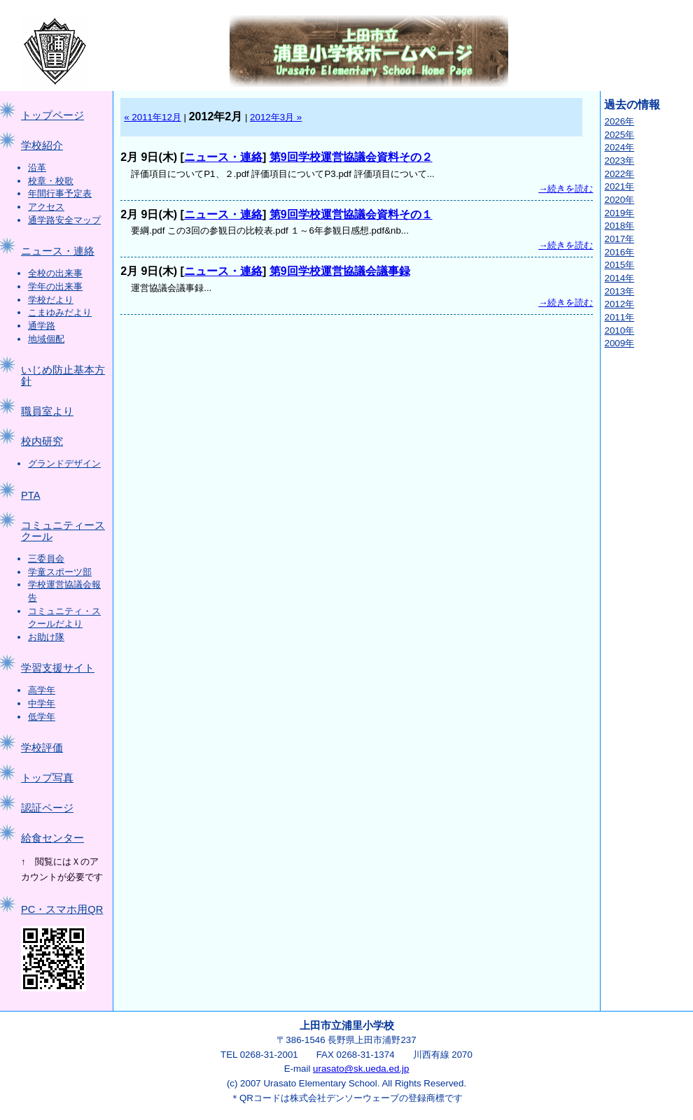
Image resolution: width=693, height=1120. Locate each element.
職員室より (47, 411)
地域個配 (46, 339)
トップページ (52, 115)
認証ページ (47, 808)
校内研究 (42, 441)
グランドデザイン (64, 463)
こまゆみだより (60, 312)
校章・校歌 (51, 181)
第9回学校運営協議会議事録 (340, 271)
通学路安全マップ (64, 220)
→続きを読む (565, 188)
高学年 (41, 690)
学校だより (51, 300)
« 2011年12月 (152, 117)
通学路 (41, 325)
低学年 (41, 716)
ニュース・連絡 (57, 251)
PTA (30, 495)
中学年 (41, 703)
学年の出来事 (55, 286)
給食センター (52, 838)
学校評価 (42, 747)
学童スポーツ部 (60, 572)
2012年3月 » (276, 117)
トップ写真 (47, 778)
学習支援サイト (57, 668)
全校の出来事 (55, 273)
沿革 (37, 167)
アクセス (46, 206)
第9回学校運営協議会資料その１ (351, 214)
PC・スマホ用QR (62, 909)
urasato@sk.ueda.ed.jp (361, 1068)
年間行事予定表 (60, 193)
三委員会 (46, 558)
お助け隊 (46, 637)
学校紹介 (42, 145)
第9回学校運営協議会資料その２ (351, 157)
